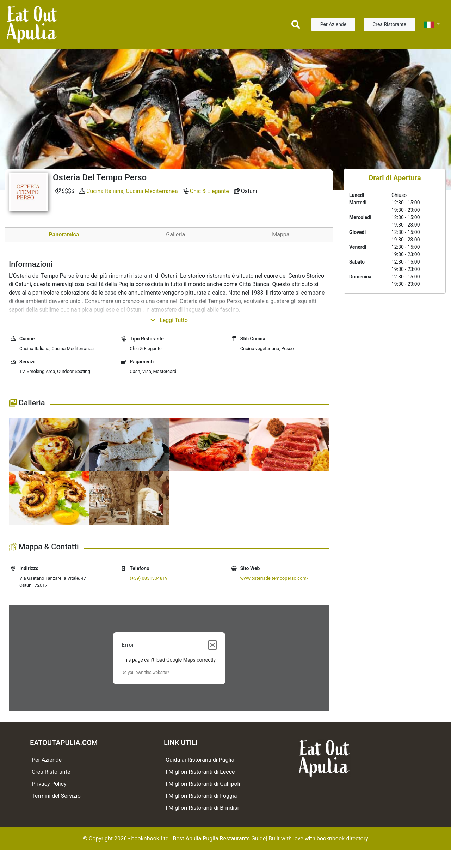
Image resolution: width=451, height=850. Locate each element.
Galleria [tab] (175, 234)
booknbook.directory (342, 838)
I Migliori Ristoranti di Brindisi (202, 807)
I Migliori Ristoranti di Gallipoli (203, 783)
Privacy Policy (49, 783)
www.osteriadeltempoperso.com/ (274, 578)
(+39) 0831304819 (148, 578)
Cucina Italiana (104, 191)
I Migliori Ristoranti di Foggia (201, 795)
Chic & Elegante (209, 191)
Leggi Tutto (169, 320)
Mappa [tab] (280, 234)
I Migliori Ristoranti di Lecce (200, 771)
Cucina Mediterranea (152, 191)
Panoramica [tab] (64, 234)
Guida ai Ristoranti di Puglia (200, 759)
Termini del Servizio (56, 795)
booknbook (145, 838)
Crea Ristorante (389, 24)
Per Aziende (333, 24)
